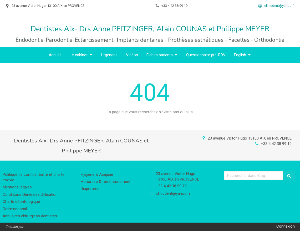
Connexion (285, 226)
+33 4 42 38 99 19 (276, 143)
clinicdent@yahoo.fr (173, 193)
